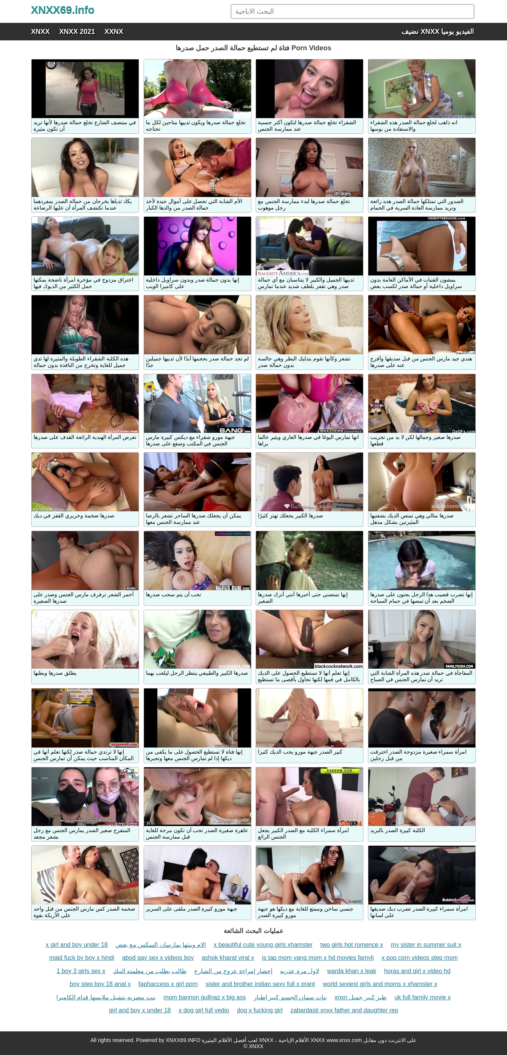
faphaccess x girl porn (168, 984)
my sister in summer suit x (426, 944)
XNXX (40, 31)
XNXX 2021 (77, 31)
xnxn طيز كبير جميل (360, 997)
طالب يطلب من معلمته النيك (150, 971)
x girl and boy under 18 (77, 944)
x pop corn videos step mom (420, 957)
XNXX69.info (62, 10)
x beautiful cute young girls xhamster (263, 944)
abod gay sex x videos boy (158, 957)
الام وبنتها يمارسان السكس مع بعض (160, 944)
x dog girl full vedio (204, 1010)
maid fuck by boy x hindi (81, 957)
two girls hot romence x (351, 944)
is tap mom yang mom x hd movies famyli (318, 957)
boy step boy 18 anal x (100, 984)
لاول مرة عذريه (299, 971)
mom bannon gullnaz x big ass (204, 997)
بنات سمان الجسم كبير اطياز (290, 997)
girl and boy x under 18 (140, 1010)
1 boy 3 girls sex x (80, 971)
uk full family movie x (423, 997)
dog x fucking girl (260, 1010)
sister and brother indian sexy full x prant (260, 984)
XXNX (114, 31)
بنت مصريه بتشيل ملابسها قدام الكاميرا (106, 997)
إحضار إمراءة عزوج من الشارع (233, 971)
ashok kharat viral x (228, 957)
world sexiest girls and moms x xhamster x (380, 984)
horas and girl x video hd (417, 971)
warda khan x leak (351, 971)
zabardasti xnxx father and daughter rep (344, 1010)
